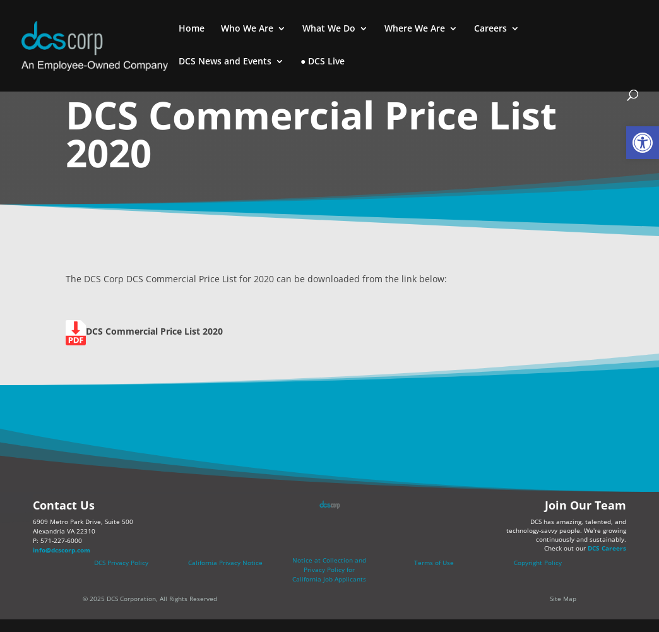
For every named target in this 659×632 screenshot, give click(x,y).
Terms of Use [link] (434, 562)
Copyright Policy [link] (538, 562)
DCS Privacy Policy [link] (121, 562)
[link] (642, 142)
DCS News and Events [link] (225, 62)
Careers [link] (490, 29)
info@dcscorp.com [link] (61, 550)
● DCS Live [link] (322, 62)
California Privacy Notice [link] (225, 562)
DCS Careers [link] (607, 548)
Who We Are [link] (247, 29)
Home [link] (192, 29)
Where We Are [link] (414, 29)
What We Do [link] (328, 29)
